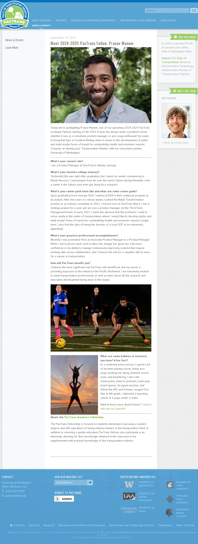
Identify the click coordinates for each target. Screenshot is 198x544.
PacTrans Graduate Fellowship (84, 417)
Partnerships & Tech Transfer (138, 20)
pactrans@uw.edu (15, 495)
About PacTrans (41, 20)
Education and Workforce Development (81, 525)
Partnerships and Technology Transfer (131, 525)
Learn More (12, 47)
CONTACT (7, 477)
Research (61, 20)
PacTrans (19, 525)
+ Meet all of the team (175, 142)
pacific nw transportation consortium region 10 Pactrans (14, 16)
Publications (168, 20)
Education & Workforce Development (93, 20)
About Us (34, 525)
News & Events (41, 25)
